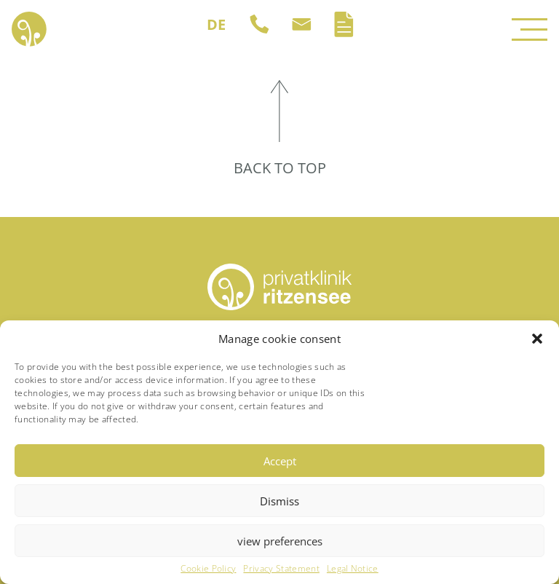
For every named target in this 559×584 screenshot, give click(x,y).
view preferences (279, 541)
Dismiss (279, 501)
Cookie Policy (208, 568)
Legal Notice (352, 568)
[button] (537, 338)
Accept (279, 461)
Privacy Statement (281, 568)
